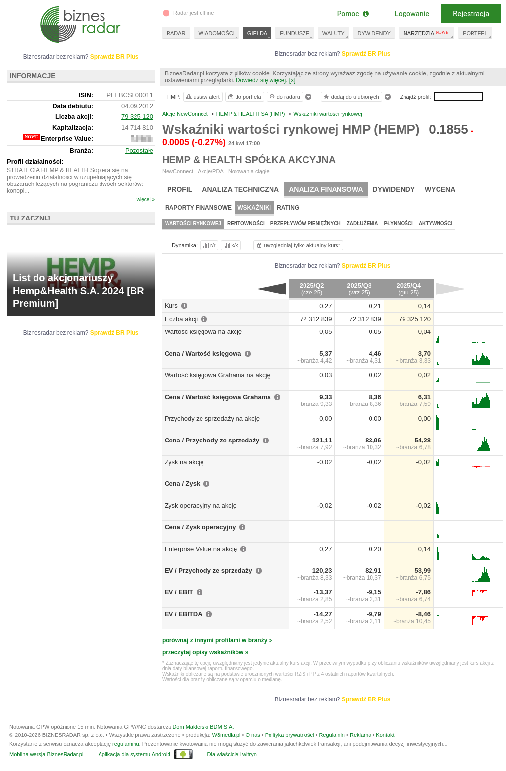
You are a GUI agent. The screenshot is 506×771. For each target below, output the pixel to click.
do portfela (244, 97)
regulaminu (125, 744)
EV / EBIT (179, 592)
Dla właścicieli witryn (232, 754)
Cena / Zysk (182, 483)
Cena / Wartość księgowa (203, 353)
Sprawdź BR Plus (366, 53)
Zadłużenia (362, 223)
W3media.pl (226, 735)
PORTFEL (475, 33)
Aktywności (435, 223)
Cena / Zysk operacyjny (200, 527)
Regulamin (332, 735)
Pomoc (352, 14)
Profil (179, 189)
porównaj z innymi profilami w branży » (217, 640)
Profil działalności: (35, 161)
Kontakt (385, 735)
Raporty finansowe (198, 207)
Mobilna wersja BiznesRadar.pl (46, 754)
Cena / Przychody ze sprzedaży (212, 440)
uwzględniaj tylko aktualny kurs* (297, 245)
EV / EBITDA (183, 614)
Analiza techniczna (240, 189)
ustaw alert (202, 97)
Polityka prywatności (289, 735)
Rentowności (246, 223)
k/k (230, 245)
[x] (292, 80)
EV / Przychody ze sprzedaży (208, 570)
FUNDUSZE (294, 33)
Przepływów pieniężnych (305, 223)
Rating (288, 207)
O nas (252, 735)
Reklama (360, 735)
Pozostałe (139, 150)
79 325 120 (137, 116)
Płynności (398, 223)
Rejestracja (471, 14)
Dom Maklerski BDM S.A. (203, 727)
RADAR (176, 33)
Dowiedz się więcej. (262, 80)
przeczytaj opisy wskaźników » (205, 652)
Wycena (440, 189)
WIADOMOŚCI (217, 33)
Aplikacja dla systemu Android (134, 754)
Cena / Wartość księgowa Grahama (218, 397)
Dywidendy (394, 189)
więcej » (146, 199)
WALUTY (333, 33)
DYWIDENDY (374, 33)
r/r (208, 245)
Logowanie (412, 14)
